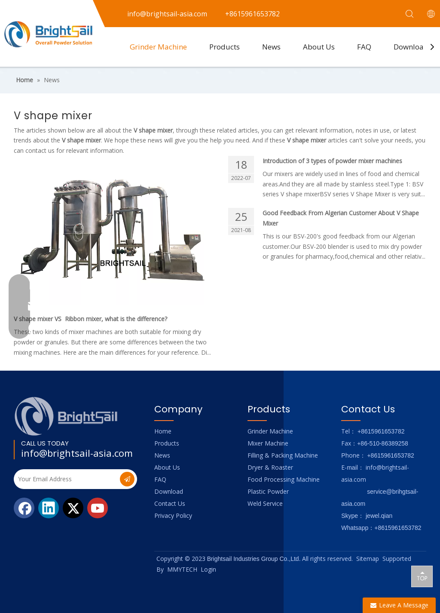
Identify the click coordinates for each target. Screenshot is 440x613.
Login (208, 569)
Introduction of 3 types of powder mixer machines (332, 161)
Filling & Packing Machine (283, 455)
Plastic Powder (268, 491)
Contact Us (169, 503)
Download (411, 47)
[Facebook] (24, 508)
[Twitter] (73, 508)
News (271, 47)
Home (162, 431)
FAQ (364, 47)
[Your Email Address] (66, 479)
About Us (319, 47)
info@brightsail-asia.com (77, 452)
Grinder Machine (158, 47)
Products (224, 47)
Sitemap (367, 558)
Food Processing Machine (284, 479)
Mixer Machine (268, 443)
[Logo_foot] (66, 416)
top (422, 576)
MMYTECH (182, 569)
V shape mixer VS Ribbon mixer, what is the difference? (90, 319)
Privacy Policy (173, 515)
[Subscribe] (127, 479)
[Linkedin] (48, 508)
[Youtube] (97, 508)
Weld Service (265, 503)
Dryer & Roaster (270, 467)
